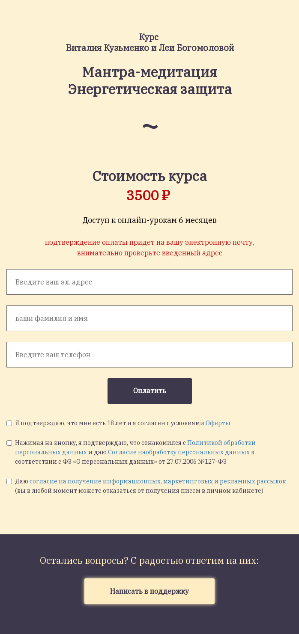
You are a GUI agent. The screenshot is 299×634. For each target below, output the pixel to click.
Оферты (218, 423)
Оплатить (149, 390)
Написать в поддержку (149, 591)
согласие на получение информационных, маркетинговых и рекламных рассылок (158, 481)
